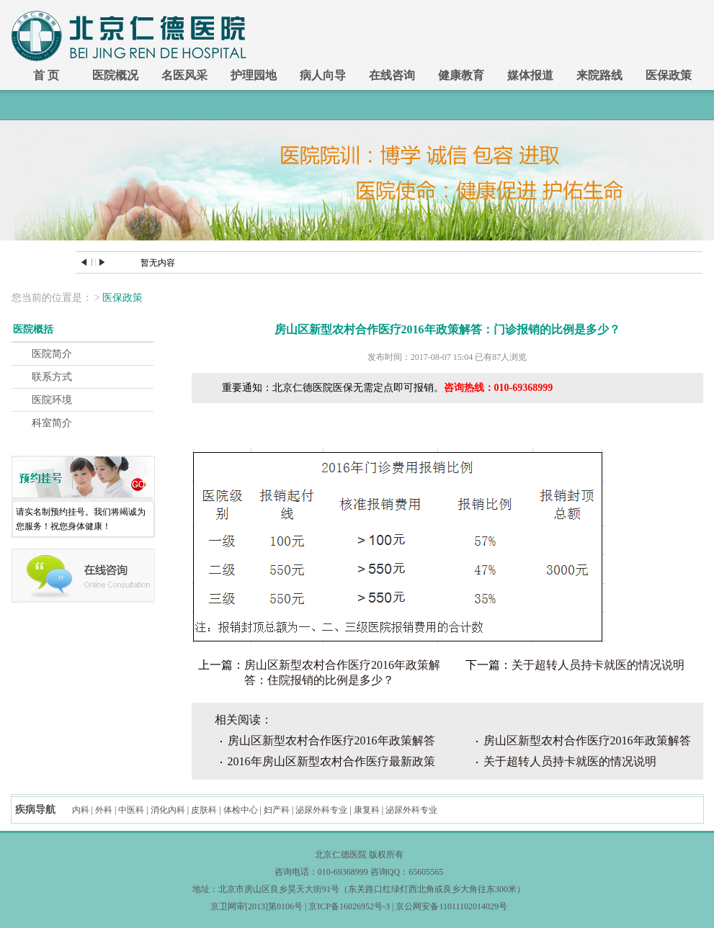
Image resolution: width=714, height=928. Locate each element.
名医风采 (184, 75)
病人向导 (323, 75)
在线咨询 (392, 75)
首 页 (46, 75)
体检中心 (240, 810)
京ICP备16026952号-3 (349, 906)
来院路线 (599, 75)
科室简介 (52, 423)
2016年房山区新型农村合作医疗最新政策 (331, 761)
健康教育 (461, 75)
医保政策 (669, 75)
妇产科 (277, 810)
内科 (80, 810)
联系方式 (52, 376)
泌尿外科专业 (321, 810)
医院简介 (52, 353)
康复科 (367, 810)
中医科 (131, 810)
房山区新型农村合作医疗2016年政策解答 (331, 740)
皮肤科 (204, 810)
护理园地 (254, 75)
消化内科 (168, 810)
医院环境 (52, 400)
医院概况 (115, 75)
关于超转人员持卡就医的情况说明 (598, 665)
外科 (103, 810)
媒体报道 (530, 75)
